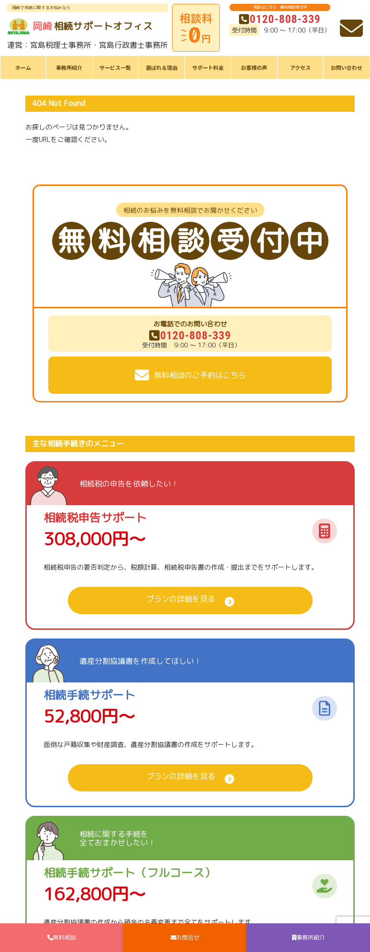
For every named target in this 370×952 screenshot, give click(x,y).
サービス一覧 (115, 67)
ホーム (23, 67)
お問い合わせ (346, 67)
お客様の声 (254, 67)
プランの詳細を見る (180, 599)
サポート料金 (208, 67)
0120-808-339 (279, 19)
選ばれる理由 (161, 67)
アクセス (300, 67)
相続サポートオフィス (80, 26)
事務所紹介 (69, 67)
